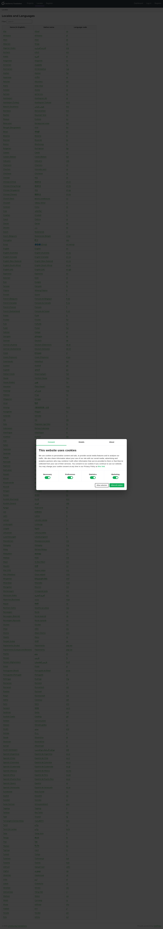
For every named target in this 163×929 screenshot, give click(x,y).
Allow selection (102, 485)
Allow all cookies (117, 485)
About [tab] (111, 442)
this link (101, 466)
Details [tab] (81, 442)
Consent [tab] (51, 442)
